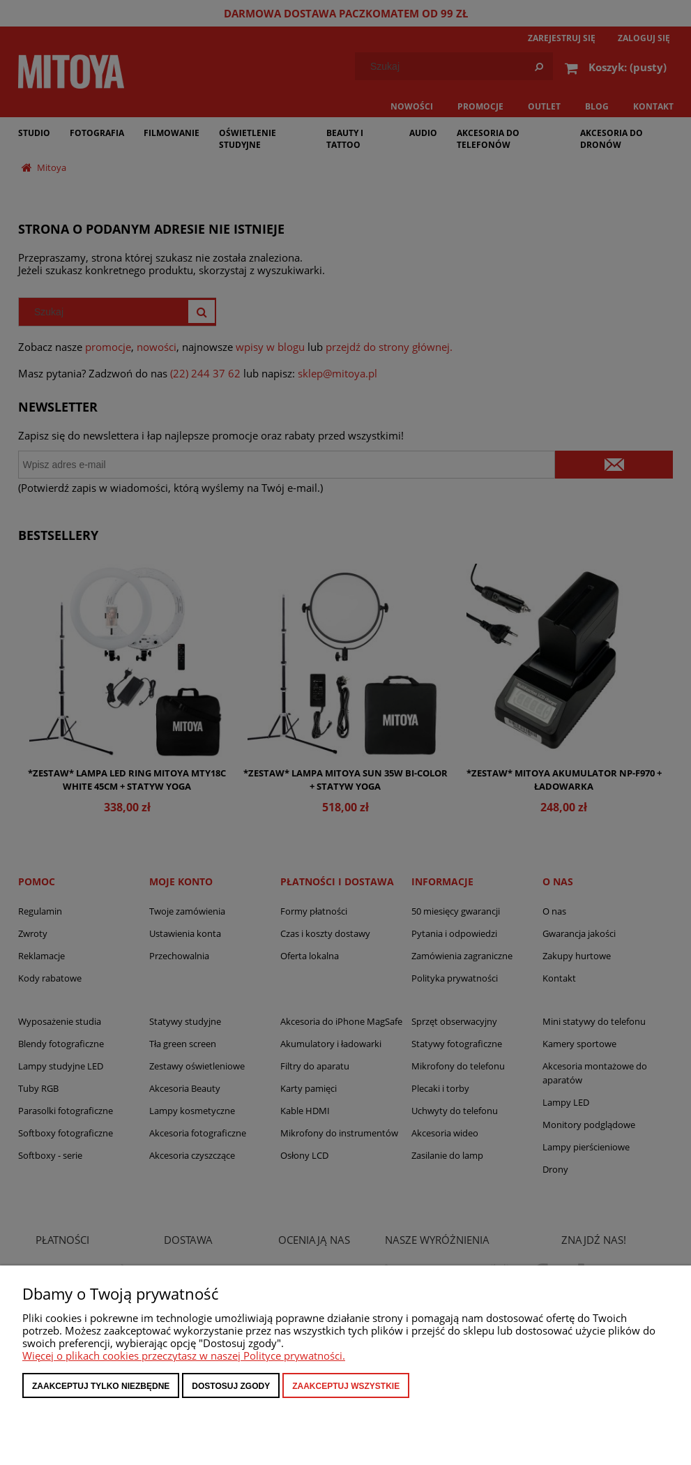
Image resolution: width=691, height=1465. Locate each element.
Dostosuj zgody (231, 1386)
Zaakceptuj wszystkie (346, 1386)
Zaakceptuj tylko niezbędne (100, 1386)
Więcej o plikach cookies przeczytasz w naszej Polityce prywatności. (183, 1355)
